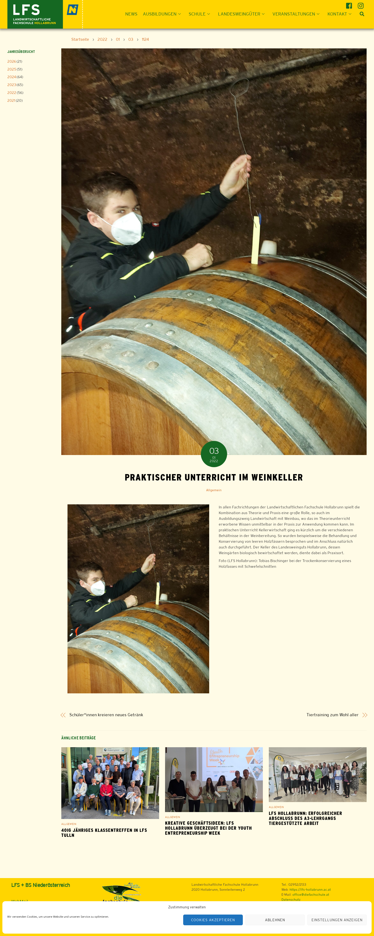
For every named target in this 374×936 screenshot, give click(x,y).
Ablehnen (275, 920)
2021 (11, 100)
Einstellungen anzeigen (337, 920)
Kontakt (340, 14)
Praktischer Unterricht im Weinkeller (214, 477)
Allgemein (214, 490)
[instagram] (361, 4)
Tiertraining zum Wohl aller (332, 714)
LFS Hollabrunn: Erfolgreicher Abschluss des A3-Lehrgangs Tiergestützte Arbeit (305, 818)
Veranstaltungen (297, 14)
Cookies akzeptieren (213, 920)
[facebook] (350, 4)
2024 (11, 77)
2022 (11, 93)
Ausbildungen (163, 14)
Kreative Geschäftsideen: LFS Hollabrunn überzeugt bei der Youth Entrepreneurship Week (208, 828)
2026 (11, 61)
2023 (11, 85)
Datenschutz (291, 899)
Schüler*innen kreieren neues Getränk (106, 714)
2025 (11, 69)
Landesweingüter (242, 14)
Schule (201, 14)
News (131, 13)
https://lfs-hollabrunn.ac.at (310, 889)
